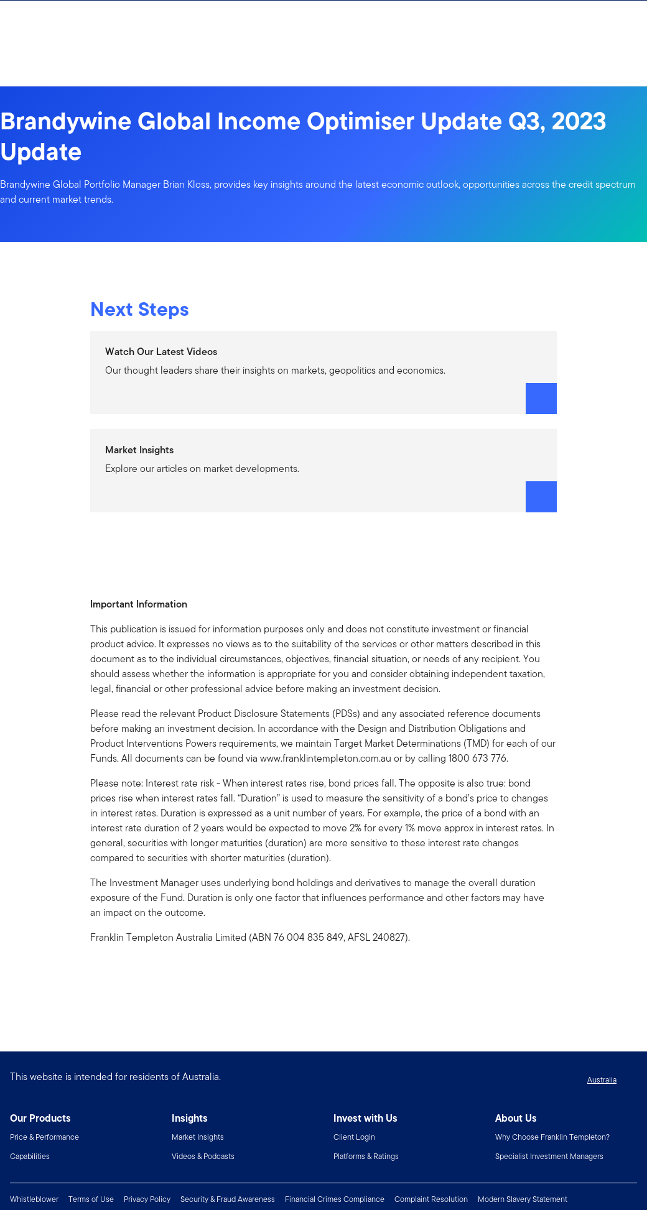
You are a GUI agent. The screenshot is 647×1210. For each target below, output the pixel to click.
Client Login (354, 1137)
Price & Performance (44, 1137)
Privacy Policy (147, 1199)
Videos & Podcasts (203, 1156)
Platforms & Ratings (366, 1156)
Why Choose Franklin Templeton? (552, 1137)
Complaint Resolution (431, 1199)
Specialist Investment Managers (549, 1156)
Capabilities (30, 1156)
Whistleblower (34, 1199)
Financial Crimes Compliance (334, 1199)
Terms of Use (91, 1199)
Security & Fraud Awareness (227, 1199)
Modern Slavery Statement (522, 1199)
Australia (602, 1080)
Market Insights (198, 1137)
